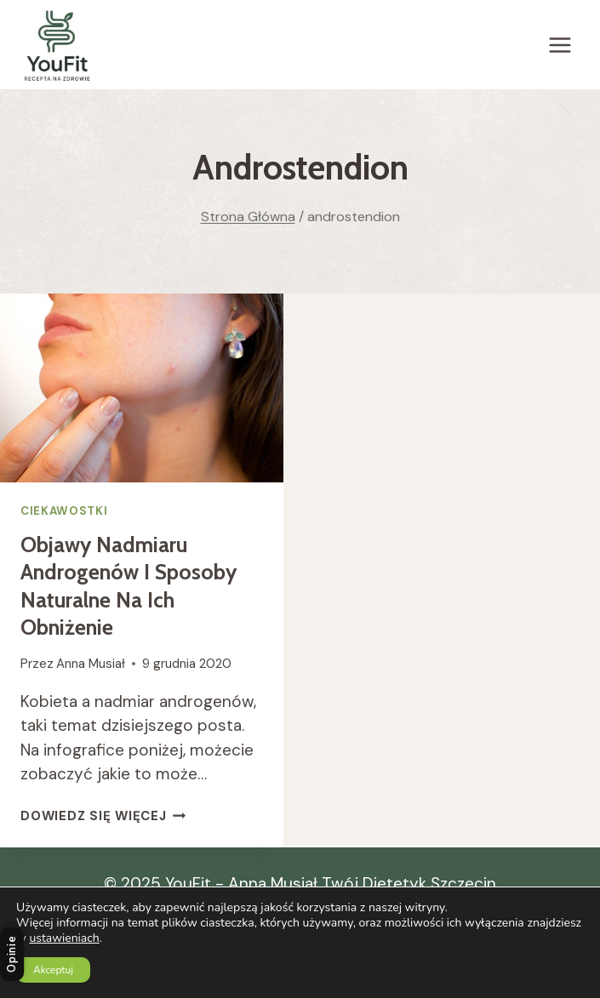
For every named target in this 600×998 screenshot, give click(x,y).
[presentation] (141, 388)
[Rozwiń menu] (560, 44)
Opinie (12, 953)
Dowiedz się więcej (103, 815)
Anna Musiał (90, 663)
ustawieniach (64, 938)
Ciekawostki (63, 511)
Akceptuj (53, 970)
